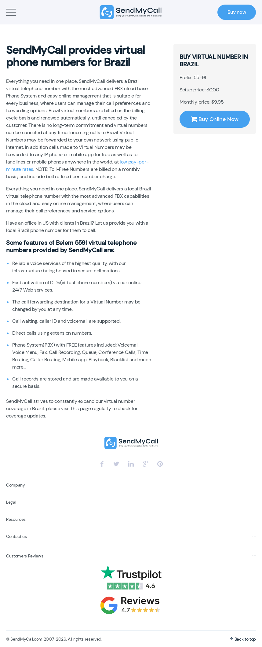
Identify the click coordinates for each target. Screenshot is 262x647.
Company (15, 485)
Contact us (16, 536)
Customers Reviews (24, 556)
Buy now (236, 12)
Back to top (243, 639)
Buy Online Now (214, 119)
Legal (11, 502)
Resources (16, 519)
